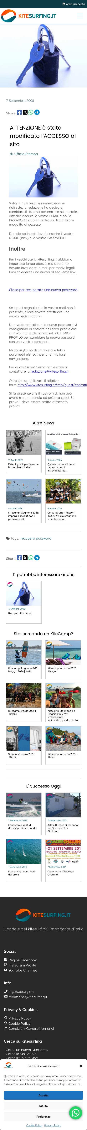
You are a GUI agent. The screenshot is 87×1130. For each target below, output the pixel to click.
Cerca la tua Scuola (21, 1054)
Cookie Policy (34, 1125)
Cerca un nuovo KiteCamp (27, 1050)
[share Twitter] (25, 113)
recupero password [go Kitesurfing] (36, 538)
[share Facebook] (19, 113)
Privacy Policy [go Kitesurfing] (19, 1018)
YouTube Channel (22, 970)
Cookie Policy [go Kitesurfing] (19, 1023)
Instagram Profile (22, 965)
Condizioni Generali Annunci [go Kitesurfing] (31, 1028)
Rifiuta (43, 1106)
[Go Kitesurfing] (43, 16)
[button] (81, 1066)
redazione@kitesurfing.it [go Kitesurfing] (27, 997)
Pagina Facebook (22, 960)
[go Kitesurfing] (24, 452)
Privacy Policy (52, 1125)
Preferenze (44, 1116)
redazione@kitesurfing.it (50, 371)
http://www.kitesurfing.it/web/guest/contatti (52, 385)
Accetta (43, 1095)
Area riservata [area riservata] (74, 4)
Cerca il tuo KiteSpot (22, 1058)
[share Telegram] (37, 113)
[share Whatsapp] (30, 113)
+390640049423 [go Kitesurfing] (21, 992)
